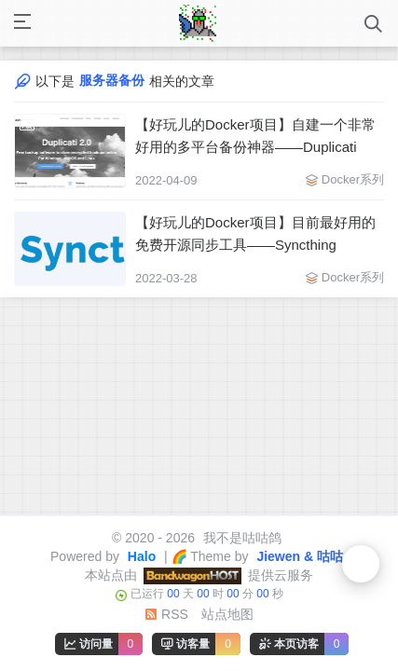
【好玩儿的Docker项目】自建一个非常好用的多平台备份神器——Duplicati (255, 135)
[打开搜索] (373, 23)
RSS (166, 614)
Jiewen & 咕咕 (298, 556)
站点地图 (227, 614)
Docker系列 (353, 179)
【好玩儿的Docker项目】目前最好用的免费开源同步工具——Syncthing (255, 233)
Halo (140, 556)
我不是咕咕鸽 (240, 537)
